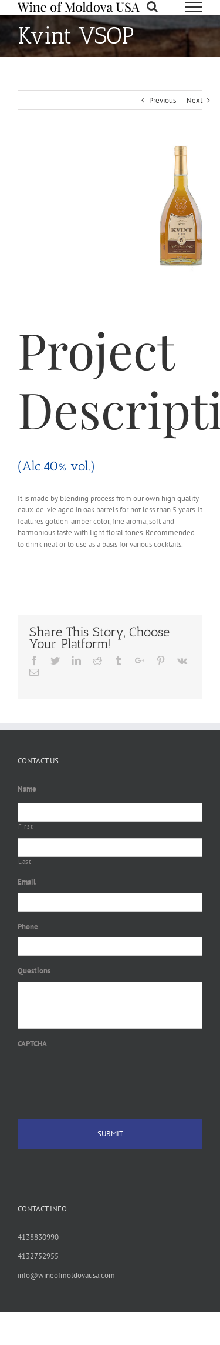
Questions (34, 971)
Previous (162, 100)
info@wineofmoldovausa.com (66, 1275)
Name (27, 789)
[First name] (110, 812)
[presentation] (107, 1077)
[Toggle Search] (152, 6)
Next (194, 100)
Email (27, 882)
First (25, 826)
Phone (28, 927)
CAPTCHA (32, 1044)
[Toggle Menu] (193, 7)
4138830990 (38, 1237)
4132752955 (38, 1256)
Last (25, 861)
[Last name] (110, 847)
